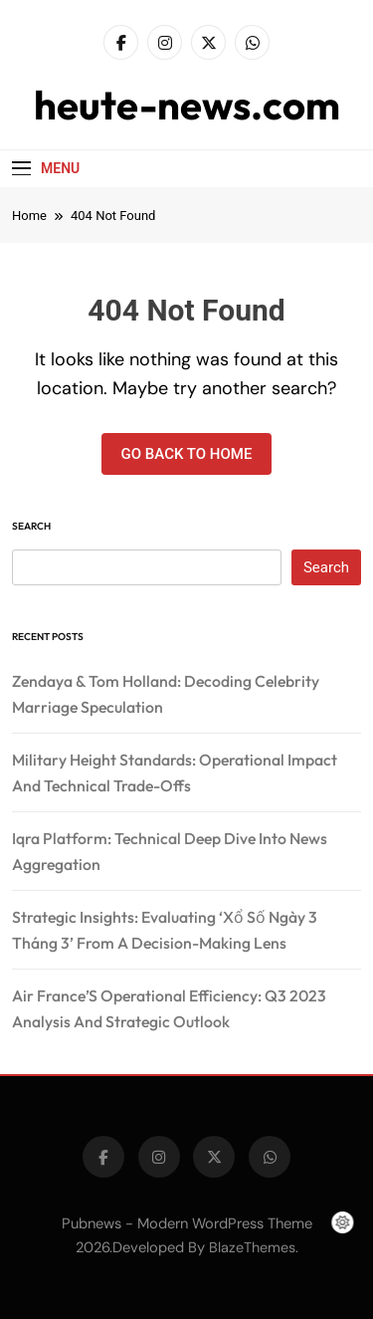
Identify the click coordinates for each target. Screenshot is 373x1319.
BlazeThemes (252, 1247)
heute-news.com (187, 104)
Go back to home (187, 454)
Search (31, 526)
